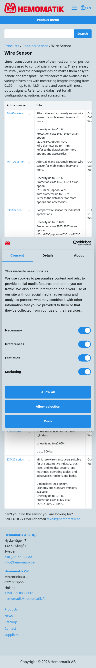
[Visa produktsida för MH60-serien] (29, 114)
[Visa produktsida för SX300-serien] (29, 433)
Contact (10, 628)
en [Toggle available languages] (85, 7)
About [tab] (79, 255)
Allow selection (48, 406)
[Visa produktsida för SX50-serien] (29, 211)
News (8, 616)
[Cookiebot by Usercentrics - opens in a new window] (71, 243)
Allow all (48, 392)
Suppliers (11, 635)
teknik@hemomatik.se (63, 519)
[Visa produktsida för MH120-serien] (29, 163)
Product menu (48, 20)
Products (11, 45)
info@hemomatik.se (19, 562)
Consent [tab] (17, 255)
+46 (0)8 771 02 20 (18, 557)
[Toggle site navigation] (74, 8)
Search (82, 33)
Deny (48, 421)
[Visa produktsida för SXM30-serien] (29, 461)
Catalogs (11, 622)
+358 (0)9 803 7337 (18, 593)
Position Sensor (35, 45)
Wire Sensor (61, 45)
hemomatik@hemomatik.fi (24, 598)
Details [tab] (48, 255)
